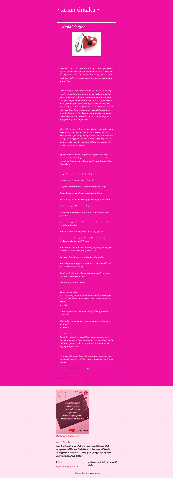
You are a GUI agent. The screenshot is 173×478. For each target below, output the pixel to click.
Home (87, 378)
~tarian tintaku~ (78, 9)
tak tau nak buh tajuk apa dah (66, 466)
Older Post (111, 378)
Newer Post (62, 378)
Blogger (96, 473)
